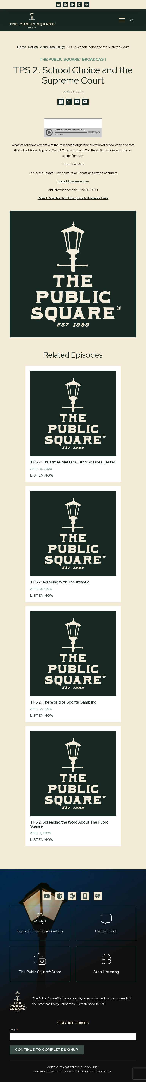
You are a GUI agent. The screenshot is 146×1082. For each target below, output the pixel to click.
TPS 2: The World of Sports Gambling (63, 702)
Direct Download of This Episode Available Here (73, 198)
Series (33, 47)
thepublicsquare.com (73, 181)
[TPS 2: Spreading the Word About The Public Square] (73, 773)
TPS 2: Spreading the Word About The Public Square (69, 824)
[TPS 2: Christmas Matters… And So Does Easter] (73, 413)
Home (21, 47)
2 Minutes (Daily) (52, 47)
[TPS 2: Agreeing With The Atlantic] (73, 533)
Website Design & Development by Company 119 (79, 1071)
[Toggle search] (131, 20)
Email (14, 1030)
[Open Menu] (122, 20)
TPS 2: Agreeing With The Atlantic (59, 582)
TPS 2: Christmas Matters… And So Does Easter (72, 462)
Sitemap (40, 1071)
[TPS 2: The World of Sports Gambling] (73, 653)
